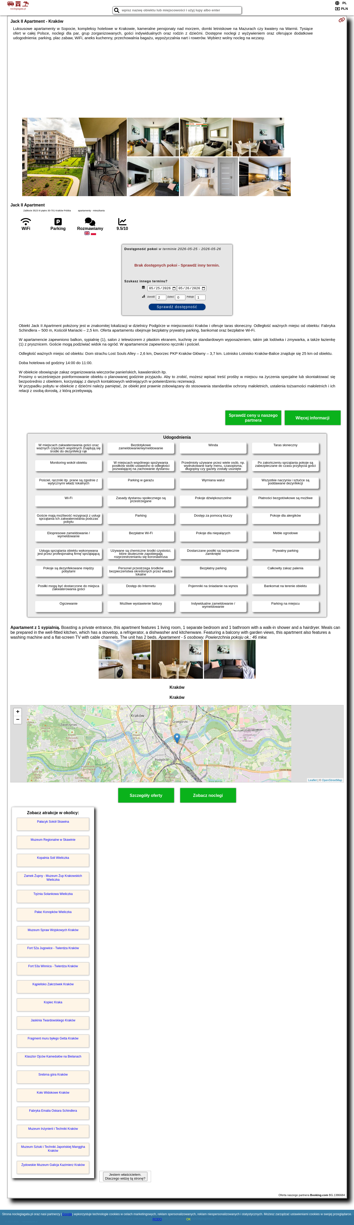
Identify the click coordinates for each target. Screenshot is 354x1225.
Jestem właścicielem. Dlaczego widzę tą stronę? (125, 1176)
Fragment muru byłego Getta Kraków (53, 1038)
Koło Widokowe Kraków (53, 1092)
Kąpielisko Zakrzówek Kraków (53, 984)
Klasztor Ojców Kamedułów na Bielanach (53, 1056)
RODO (157, 1219)
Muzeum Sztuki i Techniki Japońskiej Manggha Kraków (53, 1148)
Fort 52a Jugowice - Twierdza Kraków (53, 948)
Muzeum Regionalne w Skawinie (53, 840)
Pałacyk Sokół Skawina (53, 821)
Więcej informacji (312, 418)
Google (67, 1214)
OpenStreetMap (332, 780)
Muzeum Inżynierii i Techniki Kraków (53, 1129)
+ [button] (17, 712)
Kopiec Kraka (53, 1002)
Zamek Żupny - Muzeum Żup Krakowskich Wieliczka (53, 877)
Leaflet (312, 780)
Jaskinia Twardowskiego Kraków (53, 1020)
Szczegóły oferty (146, 795)
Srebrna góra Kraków (53, 1074)
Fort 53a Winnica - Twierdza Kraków (53, 966)
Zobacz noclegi (208, 795)
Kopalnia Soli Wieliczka (53, 858)
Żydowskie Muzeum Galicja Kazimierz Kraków (53, 1165)
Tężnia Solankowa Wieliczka (53, 894)
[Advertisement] (177, 79)
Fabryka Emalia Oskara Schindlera (53, 1110)
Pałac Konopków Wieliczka (53, 912)
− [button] (17, 720)
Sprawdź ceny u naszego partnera (253, 417)
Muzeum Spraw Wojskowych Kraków (53, 930)
